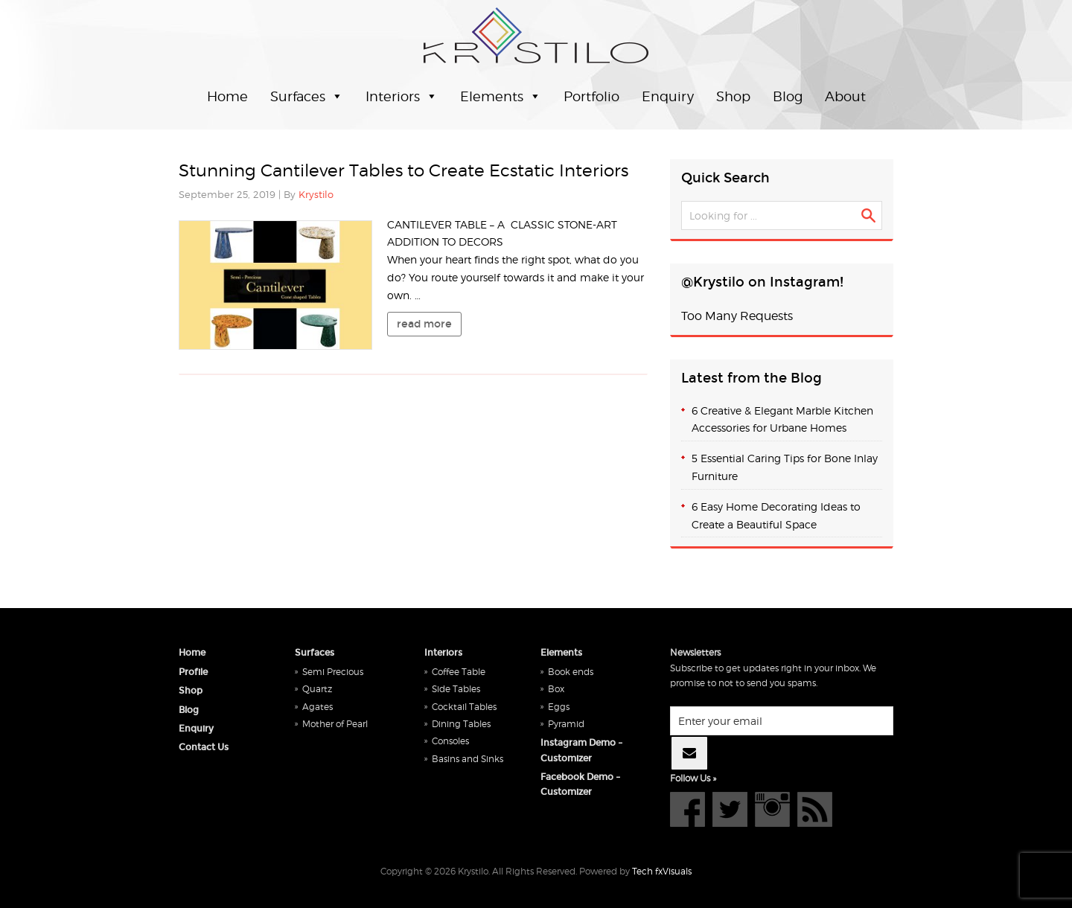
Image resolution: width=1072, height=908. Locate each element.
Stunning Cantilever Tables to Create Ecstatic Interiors (403, 170)
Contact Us (204, 747)
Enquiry (668, 96)
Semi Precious (332, 671)
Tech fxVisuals (662, 871)
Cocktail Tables (464, 706)
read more (424, 323)
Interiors (393, 96)
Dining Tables (461, 723)
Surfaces (297, 96)
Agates (317, 706)
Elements (491, 96)
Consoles (450, 740)
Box (556, 688)
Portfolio (591, 96)
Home (227, 96)
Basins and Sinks (467, 758)
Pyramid (566, 723)
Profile (193, 672)
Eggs (559, 706)
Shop (733, 96)
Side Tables (456, 688)
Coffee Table (458, 671)
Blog (788, 96)
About (845, 96)
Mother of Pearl (335, 723)
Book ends (570, 671)
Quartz (317, 688)
